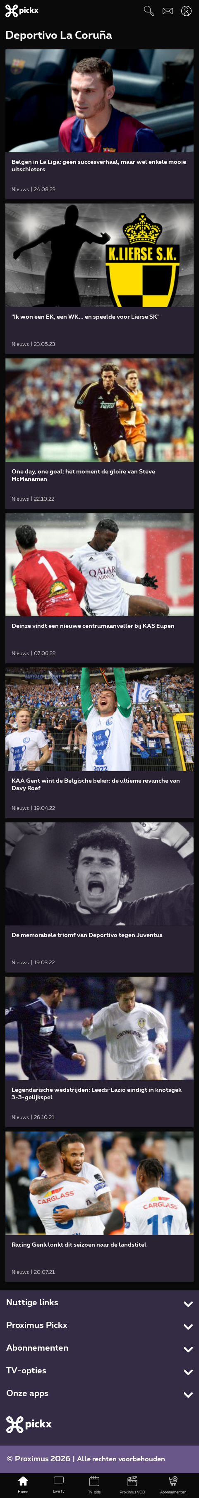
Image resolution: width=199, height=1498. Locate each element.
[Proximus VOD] (132, 1485)
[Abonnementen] (173, 1485)
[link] (99, 124)
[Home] (23, 1485)
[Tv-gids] (94, 1485)
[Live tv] (59, 1485)
